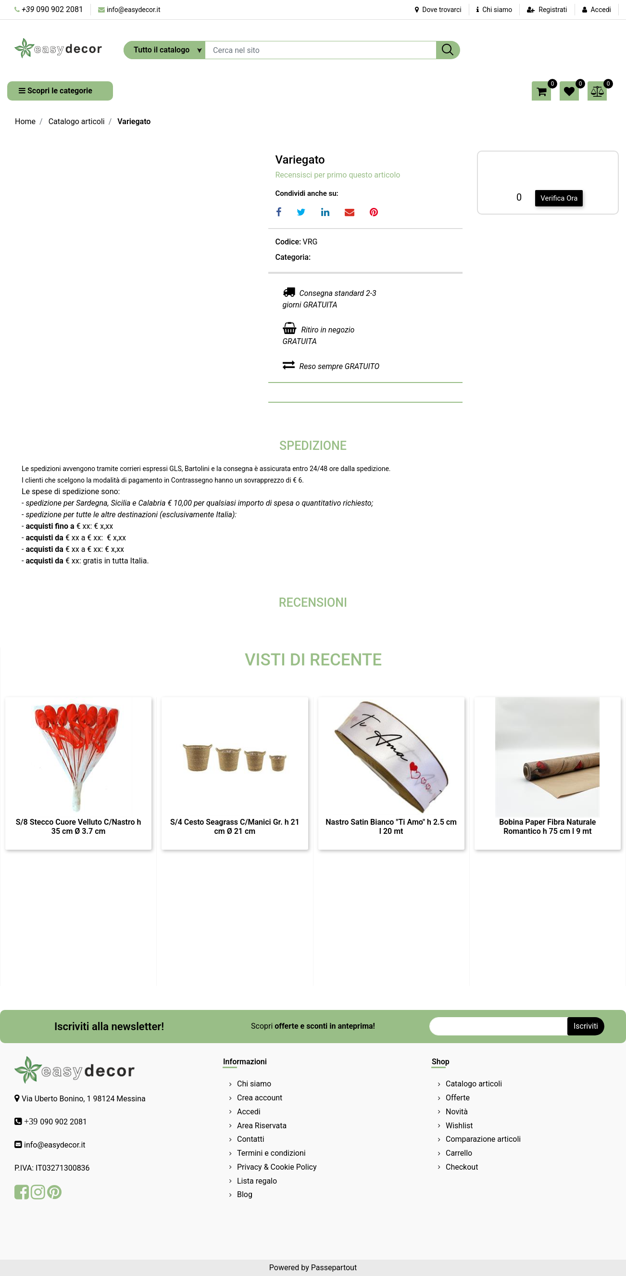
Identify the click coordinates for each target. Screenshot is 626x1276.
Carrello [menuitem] (459, 1153)
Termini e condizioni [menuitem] (271, 1153)
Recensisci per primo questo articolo (338, 174)
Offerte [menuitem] (458, 1097)
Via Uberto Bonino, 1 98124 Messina (84, 1098)
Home (25, 121)
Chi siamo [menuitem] (254, 1083)
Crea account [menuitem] (259, 1097)
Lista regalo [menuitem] (257, 1181)
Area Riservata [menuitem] (262, 1125)
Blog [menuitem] (244, 1194)
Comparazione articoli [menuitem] (483, 1139)
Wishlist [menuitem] (459, 1125)
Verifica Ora (558, 198)
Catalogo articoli (77, 121)
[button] (448, 50)
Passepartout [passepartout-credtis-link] (334, 1267)
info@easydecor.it (134, 9)
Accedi (600, 9)
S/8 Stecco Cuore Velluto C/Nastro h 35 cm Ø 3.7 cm (78, 826)
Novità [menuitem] (457, 1111)
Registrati (552, 9)
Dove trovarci (438, 9)
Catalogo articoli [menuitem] (474, 1083)
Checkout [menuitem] (462, 1167)
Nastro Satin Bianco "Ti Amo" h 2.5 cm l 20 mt (391, 826)
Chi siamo (494, 9)
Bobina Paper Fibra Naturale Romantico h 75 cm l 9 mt (547, 826)
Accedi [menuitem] (249, 1111)
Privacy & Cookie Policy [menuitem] (277, 1167)
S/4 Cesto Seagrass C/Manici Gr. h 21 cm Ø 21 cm (235, 826)
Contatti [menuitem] (250, 1139)
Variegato (133, 121)
